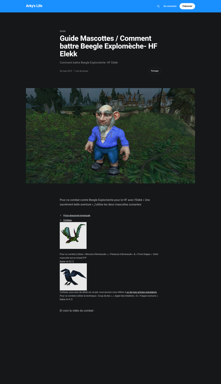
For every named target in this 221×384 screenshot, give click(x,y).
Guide (63, 31)
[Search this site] (158, 6)
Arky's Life (34, 5)
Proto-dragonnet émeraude (76, 215)
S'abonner (187, 6)
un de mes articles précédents (142, 292)
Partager (155, 71)
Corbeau (67, 220)
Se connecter (170, 6)
